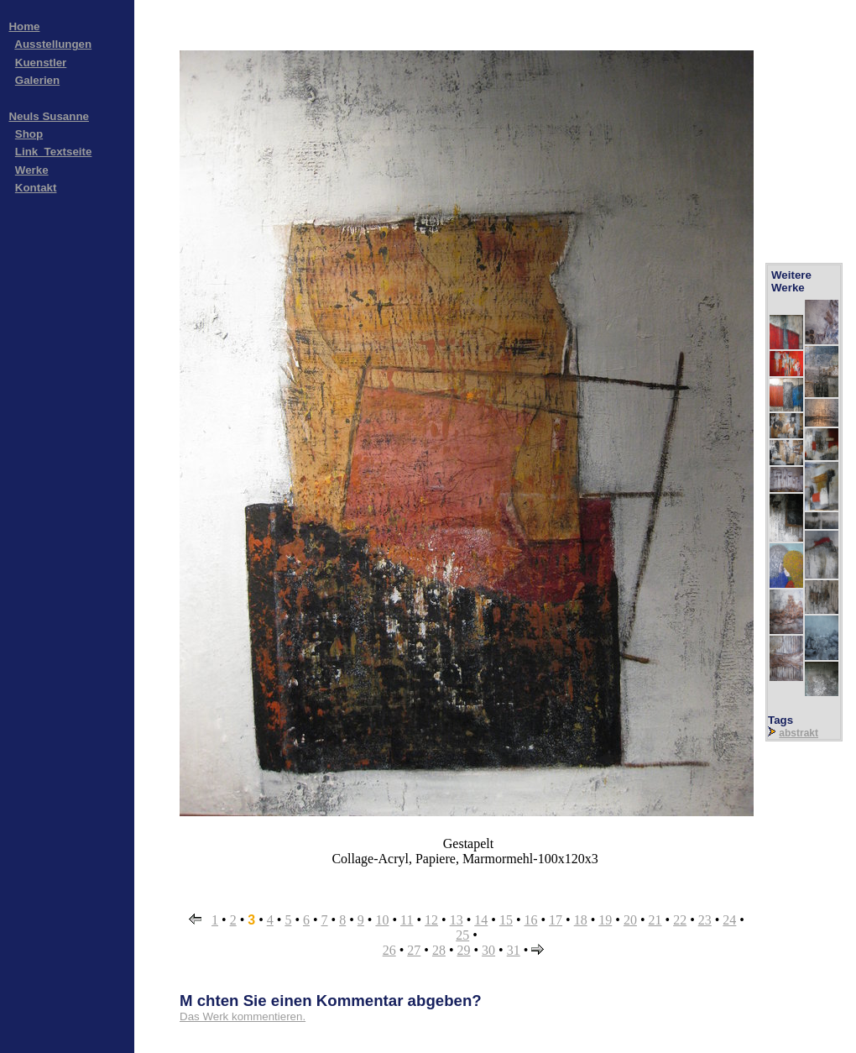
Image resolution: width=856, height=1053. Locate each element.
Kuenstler (40, 62)
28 (439, 950)
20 (630, 920)
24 (729, 920)
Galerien (37, 80)
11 (406, 920)
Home (23, 26)
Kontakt (36, 187)
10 (382, 920)
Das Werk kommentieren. (242, 1016)
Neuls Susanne (48, 116)
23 (705, 920)
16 (530, 920)
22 (679, 920)
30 (488, 950)
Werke (32, 170)
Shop (29, 134)
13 (456, 920)
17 (555, 920)
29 (464, 950)
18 (580, 920)
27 (413, 950)
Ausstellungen (52, 44)
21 (655, 920)
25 (462, 935)
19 (605, 920)
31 (513, 950)
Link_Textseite (53, 151)
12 (431, 920)
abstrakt (798, 733)
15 (506, 920)
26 (389, 950)
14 (481, 920)
